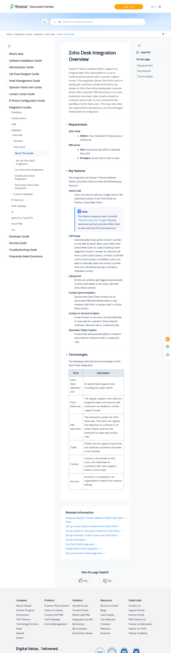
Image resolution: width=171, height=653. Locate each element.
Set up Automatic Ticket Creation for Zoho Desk (91, 535)
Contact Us (134, 605)
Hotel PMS (16, 223)
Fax (13, 229)
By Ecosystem (79, 628)
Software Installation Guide (25, 60)
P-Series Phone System (56, 605)
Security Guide (17, 243)
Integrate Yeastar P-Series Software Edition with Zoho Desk (94, 519)
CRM (13, 124)
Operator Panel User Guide (25, 87)
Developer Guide (19, 236)
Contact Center (80, 610)
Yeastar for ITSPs (138, 628)
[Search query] (102, 22)
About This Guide (66, 34)
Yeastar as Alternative (140, 624)
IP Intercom (17, 200)
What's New (16, 54)
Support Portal (137, 610)
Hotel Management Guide (24, 80)
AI (12, 211)
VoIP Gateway (18, 206)
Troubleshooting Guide (23, 249)
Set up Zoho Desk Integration (25, 162)
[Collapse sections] (164, 34)
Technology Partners (27, 624)
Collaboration (18, 118)
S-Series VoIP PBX (53, 614)
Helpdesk (38, 34)
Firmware (105, 624)
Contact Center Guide (22, 94)
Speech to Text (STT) (22, 217)
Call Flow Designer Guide (24, 74)
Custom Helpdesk (23, 194)
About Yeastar (24, 605)
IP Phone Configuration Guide (27, 100)
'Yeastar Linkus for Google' (92, 220)
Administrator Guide (21, 67)
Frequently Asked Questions (26, 256)
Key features (144, 71)
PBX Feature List (137, 619)
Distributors (22, 614)
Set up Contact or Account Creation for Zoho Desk (93, 530)
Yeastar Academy (138, 633)
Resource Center (109, 605)
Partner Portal (136, 614)
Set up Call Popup (75, 539)
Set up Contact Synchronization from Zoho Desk (91, 526)
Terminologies (145, 76)
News (19, 628)
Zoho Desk (50, 34)
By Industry (78, 624)
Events (19, 637)
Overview (17, 135)
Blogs (103, 610)
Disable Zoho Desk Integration (25, 177)
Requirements (145, 65)
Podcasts (105, 633)
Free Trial (128, 6)
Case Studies (107, 614)
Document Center (42, 7)
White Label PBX (81, 614)
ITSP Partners (23, 619)
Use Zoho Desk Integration (29, 169)
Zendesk (18, 140)
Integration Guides (23, 34)
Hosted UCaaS (80, 605)
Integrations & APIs (82, 619)
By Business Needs (82, 633)
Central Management (55, 624)
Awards (20, 633)
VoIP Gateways (52, 619)
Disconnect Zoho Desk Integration (84, 553)
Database (16, 112)
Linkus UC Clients (53, 610)
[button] (7, 54)
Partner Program (25, 610)
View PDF (146, 52)
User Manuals (107, 619)
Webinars (105, 628)
